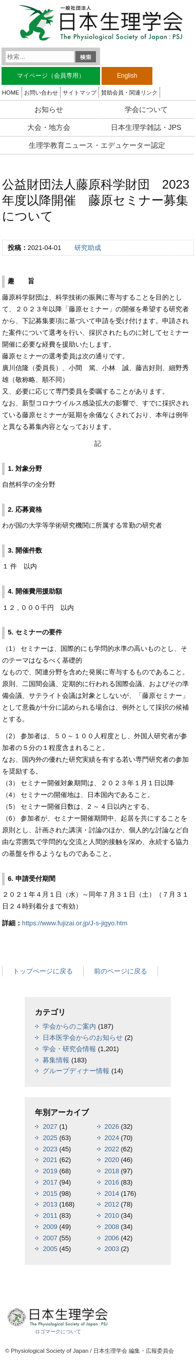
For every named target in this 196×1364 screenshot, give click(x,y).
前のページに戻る (120, 971)
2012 (112, 1204)
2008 (112, 1227)
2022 (112, 1149)
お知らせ (48, 109)
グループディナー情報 (76, 1071)
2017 (50, 1182)
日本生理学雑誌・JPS (146, 127)
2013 (50, 1204)
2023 (50, 1149)
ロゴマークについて (58, 1331)
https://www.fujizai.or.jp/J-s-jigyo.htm (75, 923)
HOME (10, 92)
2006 (112, 1238)
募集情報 (56, 1060)
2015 (50, 1193)
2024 (112, 1138)
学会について (146, 109)
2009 (50, 1227)
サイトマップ (79, 92)
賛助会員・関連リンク (129, 92)
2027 (50, 1126)
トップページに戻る (43, 971)
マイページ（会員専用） (51, 75)
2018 (112, 1171)
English (127, 75)
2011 (50, 1215)
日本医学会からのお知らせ (83, 1037)
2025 (50, 1138)
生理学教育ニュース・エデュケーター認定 (97, 145)
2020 (112, 1160)
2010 (112, 1215)
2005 (50, 1249)
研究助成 (87, 248)
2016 (112, 1182)
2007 (50, 1238)
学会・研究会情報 (69, 1049)
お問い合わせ (41, 92)
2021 (50, 1160)
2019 (50, 1171)
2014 (112, 1193)
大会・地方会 (48, 127)
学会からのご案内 (69, 1026)
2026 (112, 1126)
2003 (112, 1249)
